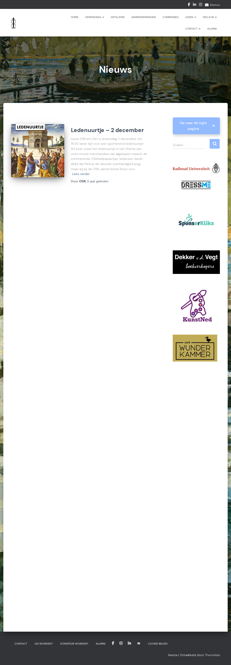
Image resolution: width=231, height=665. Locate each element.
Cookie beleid (158, 643)
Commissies (171, 17)
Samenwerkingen (143, 17)
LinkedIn (194, 5)
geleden (97, 181)
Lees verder (81, 174)
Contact (193, 28)
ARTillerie (118, 17)
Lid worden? (44, 643)
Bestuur (215, 5)
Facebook (189, 5)
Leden (190, 17)
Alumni (212, 28)
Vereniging (94, 17)
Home (74, 17)
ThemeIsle (212, 655)
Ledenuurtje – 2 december (107, 130)
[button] (196, 125)
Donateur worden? (74, 643)
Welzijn (210, 17)
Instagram (200, 5)
